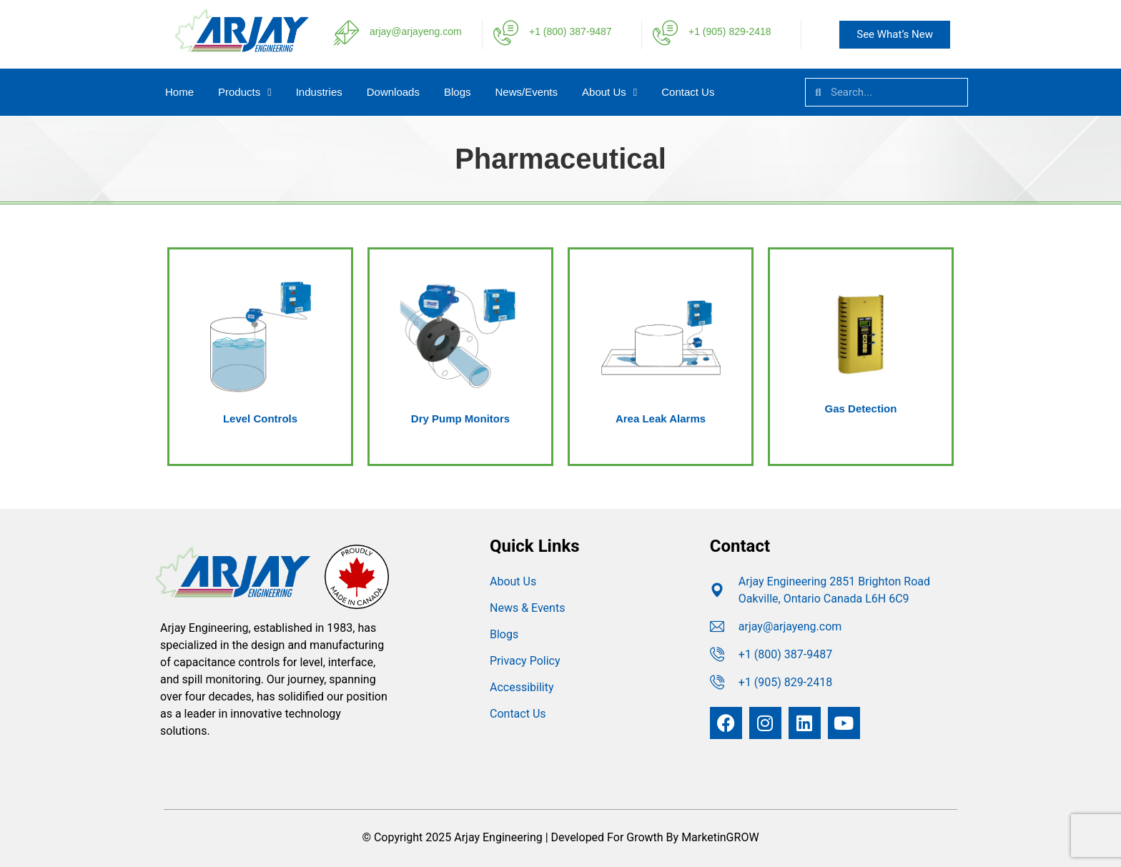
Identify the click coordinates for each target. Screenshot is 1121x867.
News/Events (526, 92)
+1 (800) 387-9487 (570, 31)
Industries (319, 92)
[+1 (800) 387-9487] (505, 32)
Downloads (393, 92)
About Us (609, 92)
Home (179, 92)
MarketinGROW (720, 837)
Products (245, 92)
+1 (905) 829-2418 (729, 31)
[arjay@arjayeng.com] (346, 32)
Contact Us (687, 92)
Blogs (457, 92)
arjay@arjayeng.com (416, 31)
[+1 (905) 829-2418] (665, 32)
